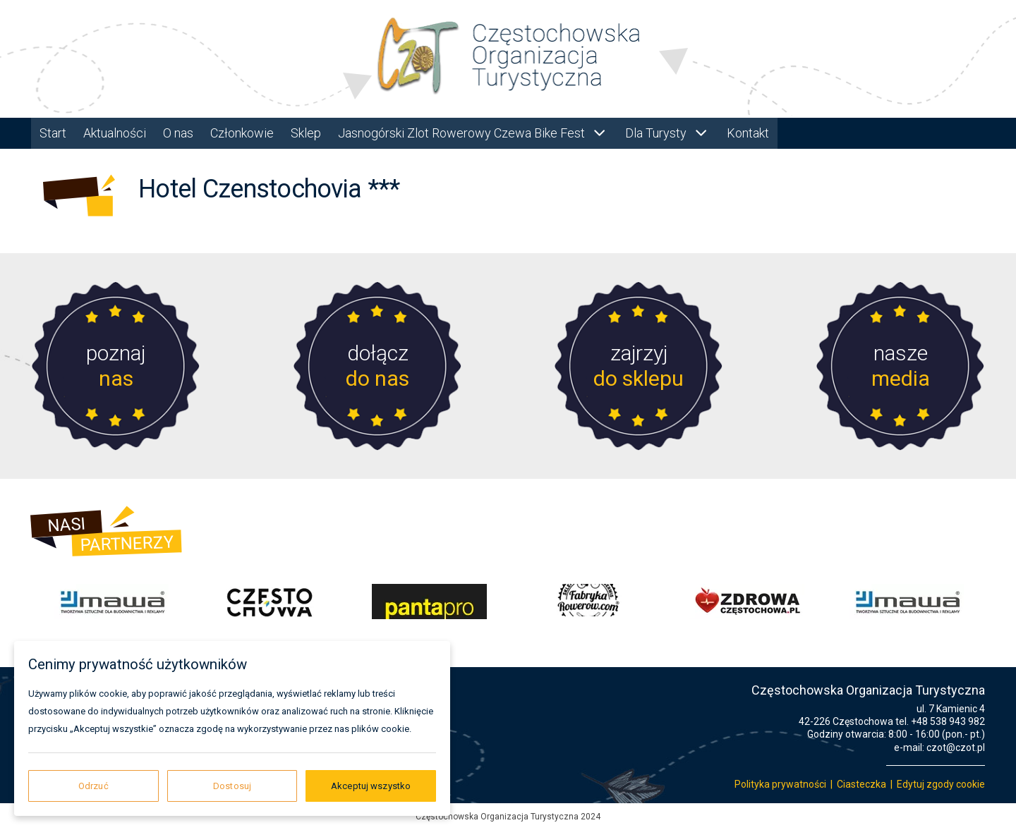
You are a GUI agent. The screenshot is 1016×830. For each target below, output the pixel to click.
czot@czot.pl (955, 747)
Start (53, 133)
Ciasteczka (861, 784)
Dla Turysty (667, 133)
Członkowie (242, 133)
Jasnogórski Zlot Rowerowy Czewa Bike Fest (473, 133)
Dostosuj (232, 786)
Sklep (306, 133)
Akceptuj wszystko (371, 786)
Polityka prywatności (780, 784)
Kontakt (748, 133)
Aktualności (114, 133)
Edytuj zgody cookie (941, 784)
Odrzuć (93, 786)
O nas (178, 133)
